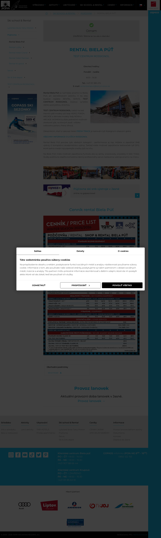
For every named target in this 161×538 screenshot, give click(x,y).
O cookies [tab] (123, 251)
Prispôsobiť (81, 285)
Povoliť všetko (122, 285)
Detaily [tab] (80, 251)
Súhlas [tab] (37, 251)
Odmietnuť (38, 285)
